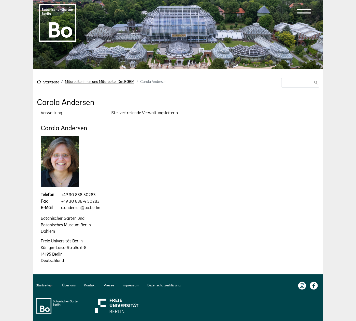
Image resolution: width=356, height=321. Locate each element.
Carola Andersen (64, 128)
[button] (304, 11)
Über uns (69, 285)
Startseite (51, 82)
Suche (315, 83)
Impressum (130, 285)
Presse (109, 285)
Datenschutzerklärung (163, 285)
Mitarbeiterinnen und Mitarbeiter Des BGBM (99, 81)
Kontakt (90, 285)
